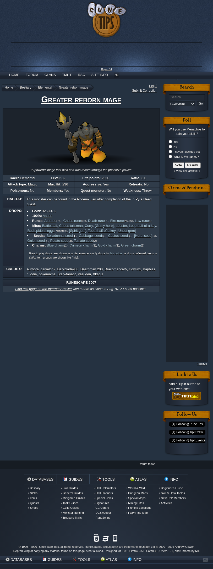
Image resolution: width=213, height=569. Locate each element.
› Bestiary (34, 488)
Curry (89, 226)
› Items (32, 498)
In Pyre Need (141, 199)
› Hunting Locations (139, 507)
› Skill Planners (103, 493)
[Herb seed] (143, 236)
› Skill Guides (69, 488)
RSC (81, 75)
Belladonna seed (60, 236)
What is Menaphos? (186, 156)
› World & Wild (136, 488)
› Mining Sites (135, 503)
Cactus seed (118, 236)
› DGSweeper (102, 512)
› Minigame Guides (73, 498)
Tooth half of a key (102, 231)
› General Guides (72, 493)
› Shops (33, 507)
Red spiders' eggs (40, 231)
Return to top (147, 464)
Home (14, 75)
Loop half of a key (142, 226)
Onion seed (36, 241)
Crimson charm (80, 245)
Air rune (50, 221)
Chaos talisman (71, 226)
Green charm (131, 245)
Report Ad (106, 69)
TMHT (67, 75)
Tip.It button (187, 384)
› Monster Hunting (72, 512)
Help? (153, 86)
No (175, 146)
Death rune (96, 221)
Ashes (47, 216)
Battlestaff (49, 226)
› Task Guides (70, 503)
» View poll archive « (187, 170)
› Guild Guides (70, 507)
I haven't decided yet (186, 151)
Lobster (121, 226)
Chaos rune (72, 221)
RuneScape (92, 546)
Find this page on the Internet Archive (43, 289)
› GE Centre (101, 507)
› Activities (165, 503)
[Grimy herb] (104, 226)
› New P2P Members (172, 498)
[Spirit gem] (77, 231)
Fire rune (117, 221)
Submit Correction (144, 90)
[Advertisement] (183, 283)
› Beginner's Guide (171, 488)
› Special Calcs (103, 498)
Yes (175, 141)
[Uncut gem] (126, 231)
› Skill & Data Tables (172, 493)
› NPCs (32, 493)
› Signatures (101, 503)
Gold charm (107, 245)
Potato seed (59, 241)
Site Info (99, 75)
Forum (32, 75)
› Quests (33, 503)
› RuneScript (102, 517)
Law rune (142, 221)
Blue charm (55, 245)
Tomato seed (83, 241)
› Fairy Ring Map (137, 512)
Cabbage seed (90, 236)
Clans (50, 75)
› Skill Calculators (105, 488)
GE (116, 75)
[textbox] (187, 97)
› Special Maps (136, 498)
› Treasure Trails (71, 517)
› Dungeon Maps (137, 493)
